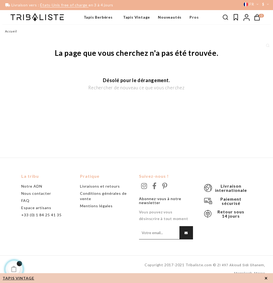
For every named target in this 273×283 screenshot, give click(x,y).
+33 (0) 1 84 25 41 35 (41, 215)
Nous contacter (36, 193)
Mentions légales (96, 206)
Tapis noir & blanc (20, 30)
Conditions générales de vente (103, 196)
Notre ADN (31, 186)
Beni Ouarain (16, 38)
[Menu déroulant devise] (266, 4)
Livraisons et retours (100, 186)
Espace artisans (36, 207)
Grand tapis (15, 46)
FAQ (25, 200)
